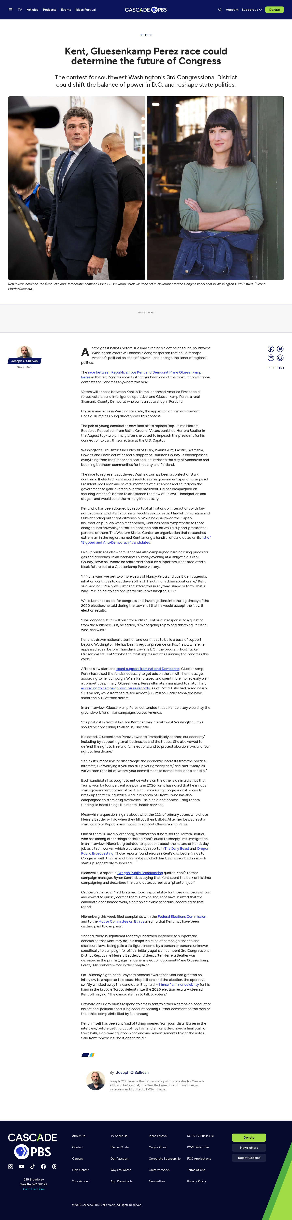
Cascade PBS (90, 1205)
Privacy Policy (196, 1181)
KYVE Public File (198, 1147)
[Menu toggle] (10, 9)
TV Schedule (119, 1136)
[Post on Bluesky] (280, 349)
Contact (78, 1147)
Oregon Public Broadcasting (140, 873)
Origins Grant (158, 1147)
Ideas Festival (158, 1136)
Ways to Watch (121, 1170)
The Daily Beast (176, 848)
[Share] (271, 349)
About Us (78, 1136)
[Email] (271, 358)
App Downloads (121, 1181)
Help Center (80, 1170)
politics (146, 35)
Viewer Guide (120, 1147)
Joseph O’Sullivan (132, 1072)
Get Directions (33, 1189)
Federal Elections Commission (182, 916)
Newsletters (249, 1148)
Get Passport (120, 1158)
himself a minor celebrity (179, 984)
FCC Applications (199, 1158)
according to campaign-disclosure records (115, 688)
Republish (276, 368)
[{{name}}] (24, 355)
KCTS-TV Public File (200, 1136)
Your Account (81, 1181)
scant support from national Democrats (147, 668)
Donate (274, 10)
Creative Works (159, 1170)
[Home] (33, 1146)
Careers (77, 1158)
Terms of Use (196, 1170)
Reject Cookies (249, 1158)
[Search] (220, 9)
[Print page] (280, 358)
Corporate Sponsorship (165, 1158)
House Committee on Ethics (121, 921)
